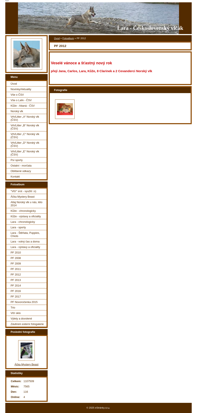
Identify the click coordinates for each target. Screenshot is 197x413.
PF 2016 (16, 291)
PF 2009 (16, 263)
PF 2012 (16, 274)
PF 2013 (16, 280)
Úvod (57, 38)
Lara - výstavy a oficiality (25, 247)
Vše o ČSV (17, 94)
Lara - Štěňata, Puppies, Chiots (25, 234)
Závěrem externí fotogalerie (27, 324)
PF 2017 (16, 296)
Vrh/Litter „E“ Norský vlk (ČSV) (25, 153)
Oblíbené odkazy (21, 171)
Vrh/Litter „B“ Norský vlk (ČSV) (25, 127)
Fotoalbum (68, 38)
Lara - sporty (18, 227)
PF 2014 (16, 285)
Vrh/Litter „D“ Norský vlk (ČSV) (25, 144)
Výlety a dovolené (21, 318)
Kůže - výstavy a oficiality (26, 216)
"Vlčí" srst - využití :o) (23, 191)
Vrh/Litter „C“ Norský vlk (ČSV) (25, 135)
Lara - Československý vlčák (150, 28)
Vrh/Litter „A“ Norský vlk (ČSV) (25, 118)
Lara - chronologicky (23, 221)
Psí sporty (17, 160)
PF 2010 (16, 252)
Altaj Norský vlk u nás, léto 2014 (26, 204)
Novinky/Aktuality (21, 89)
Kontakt (15, 176)
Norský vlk (17, 111)
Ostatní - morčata (21, 165)
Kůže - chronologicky (23, 210)
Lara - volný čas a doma (25, 241)
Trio (13, 307)
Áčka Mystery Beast (23, 196)
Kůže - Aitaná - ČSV (23, 105)
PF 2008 (16, 258)
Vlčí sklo (16, 313)
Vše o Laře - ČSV (21, 100)
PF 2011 (16, 269)
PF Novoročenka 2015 (24, 302)
